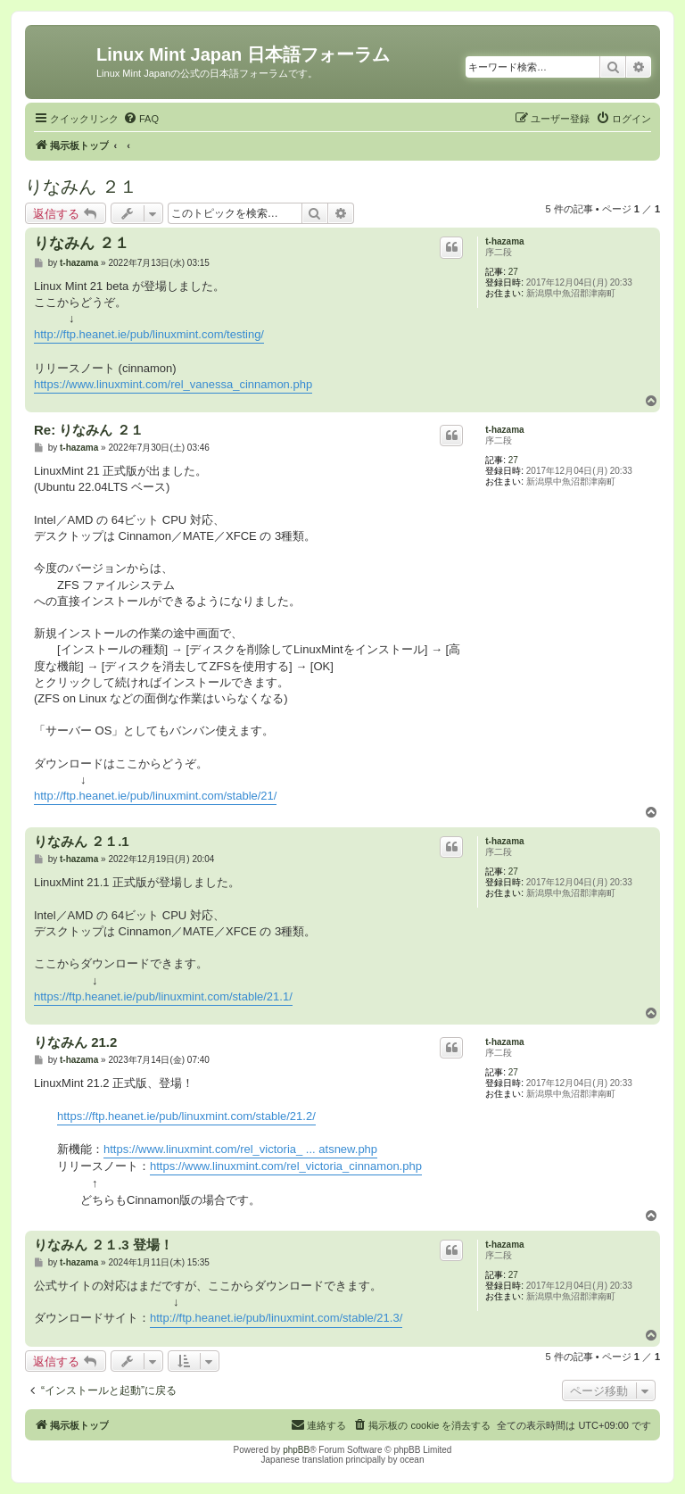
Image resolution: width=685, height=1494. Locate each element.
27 (513, 272)
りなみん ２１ (81, 186)
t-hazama (504, 241)
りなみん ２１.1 (81, 841)
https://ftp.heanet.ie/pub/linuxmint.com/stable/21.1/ (163, 996)
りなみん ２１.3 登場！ (103, 1244)
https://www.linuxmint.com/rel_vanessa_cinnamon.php (173, 384)
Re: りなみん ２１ (89, 429)
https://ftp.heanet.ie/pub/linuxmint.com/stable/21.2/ (186, 1116)
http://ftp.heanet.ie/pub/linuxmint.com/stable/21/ (155, 795)
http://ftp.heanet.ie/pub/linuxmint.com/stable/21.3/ (276, 1317)
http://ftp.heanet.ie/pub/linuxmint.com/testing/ (149, 334)
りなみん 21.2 (75, 1042)
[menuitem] (141, 118)
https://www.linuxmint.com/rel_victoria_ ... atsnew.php (240, 1149)
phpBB (296, 1450)
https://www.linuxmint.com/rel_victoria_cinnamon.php (286, 1166)
